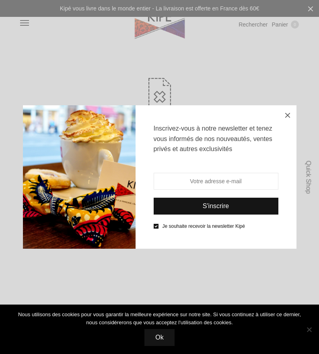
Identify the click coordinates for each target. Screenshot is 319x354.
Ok (159, 337)
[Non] (309, 329)
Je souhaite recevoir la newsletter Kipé (204, 226)
